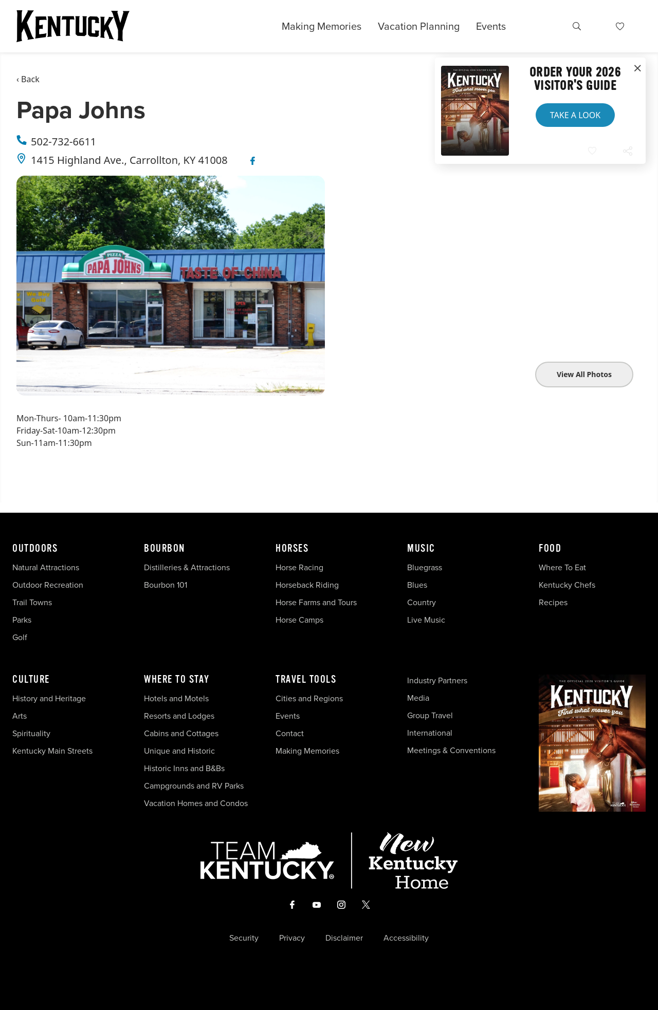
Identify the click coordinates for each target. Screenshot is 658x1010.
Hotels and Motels (176, 698)
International (429, 733)
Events (491, 26)
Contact (290, 733)
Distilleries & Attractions (187, 567)
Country (421, 602)
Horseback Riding (307, 585)
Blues (417, 585)
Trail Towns (32, 602)
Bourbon (164, 549)
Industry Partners (437, 680)
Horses (292, 549)
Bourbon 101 (165, 585)
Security (244, 938)
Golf (19, 637)
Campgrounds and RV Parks (194, 786)
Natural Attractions (45, 567)
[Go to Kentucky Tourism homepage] (73, 26)
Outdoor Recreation (47, 585)
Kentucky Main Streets (52, 751)
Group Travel (430, 715)
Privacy (292, 938)
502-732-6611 (63, 141)
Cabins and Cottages (181, 733)
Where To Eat (562, 567)
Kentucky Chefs (567, 585)
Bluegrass (424, 567)
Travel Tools (306, 680)
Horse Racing (299, 567)
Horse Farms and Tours (316, 602)
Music (421, 549)
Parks (21, 620)
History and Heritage (50, 698)
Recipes (554, 602)
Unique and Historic (179, 751)
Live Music (426, 620)
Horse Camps (299, 620)
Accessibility (406, 938)
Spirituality (32, 733)
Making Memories (321, 26)
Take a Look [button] (575, 115)
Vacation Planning (419, 26)
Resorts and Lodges (179, 716)
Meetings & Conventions (451, 750)
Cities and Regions (309, 698)
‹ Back (28, 79)
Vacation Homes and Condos (196, 803)
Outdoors (35, 549)
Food (550, 549)
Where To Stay (177, 680)
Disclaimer (344, 938)
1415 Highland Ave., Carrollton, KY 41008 (129, 160)
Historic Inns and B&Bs (184, 768)
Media (418, 698)
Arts (19, 716)
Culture (31, 680)
